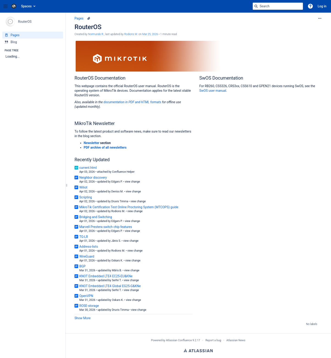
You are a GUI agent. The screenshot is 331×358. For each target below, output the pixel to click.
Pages (78, 18)
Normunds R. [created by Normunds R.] (96, 34)
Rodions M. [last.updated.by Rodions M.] (131, 34)
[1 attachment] (89, 18)
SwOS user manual (212, 90)
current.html (88, 167)
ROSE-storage (89, 306)
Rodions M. (118, 211)
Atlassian (198, 350)
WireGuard (86, 256)
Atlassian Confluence (179, 340)
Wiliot (83, 187)
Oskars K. (117, 260)
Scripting (85, 197)
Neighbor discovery (93, 177)
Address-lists (88, 246)
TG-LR (83, 237)
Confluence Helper (123, 171)
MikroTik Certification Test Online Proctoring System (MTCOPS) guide (128, 207)
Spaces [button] (26, 6)
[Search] (256, 6)
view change (132, 181)
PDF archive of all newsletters (105, 147)
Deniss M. (117, 191)
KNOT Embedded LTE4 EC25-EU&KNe (105, 276)
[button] (5, 6)
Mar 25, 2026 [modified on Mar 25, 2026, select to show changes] (150, 34)
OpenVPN (86, 296)
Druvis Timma (119, 201)
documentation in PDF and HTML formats (132, 102)
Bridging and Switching (95, 217)
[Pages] (32, 35)
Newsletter (91, 143)
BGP (82, 266)
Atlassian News (235, 340)
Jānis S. (116, 240)
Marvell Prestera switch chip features (105, 227)
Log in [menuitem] (322, 6)
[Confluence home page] (14, 6)
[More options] (319, 18)
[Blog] (32, 42)
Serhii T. (116, 280)
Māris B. (117, 270)
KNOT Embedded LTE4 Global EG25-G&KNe (110, 286)
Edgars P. (116, 181)
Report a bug (213, 340)
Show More (82, 318)
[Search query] (278, 6)
